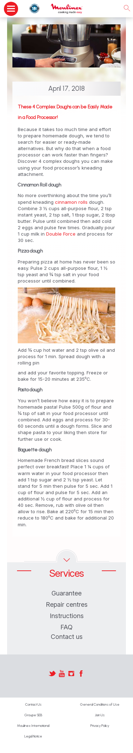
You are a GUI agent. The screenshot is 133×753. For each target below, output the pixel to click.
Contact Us (33, 704)
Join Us (100, 715)
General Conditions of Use (100, 704)
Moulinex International (33, 725)
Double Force (61, 234)
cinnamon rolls (72, 202)
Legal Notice (33, 736)
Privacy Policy (99, 725)
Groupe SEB (33, 715)
